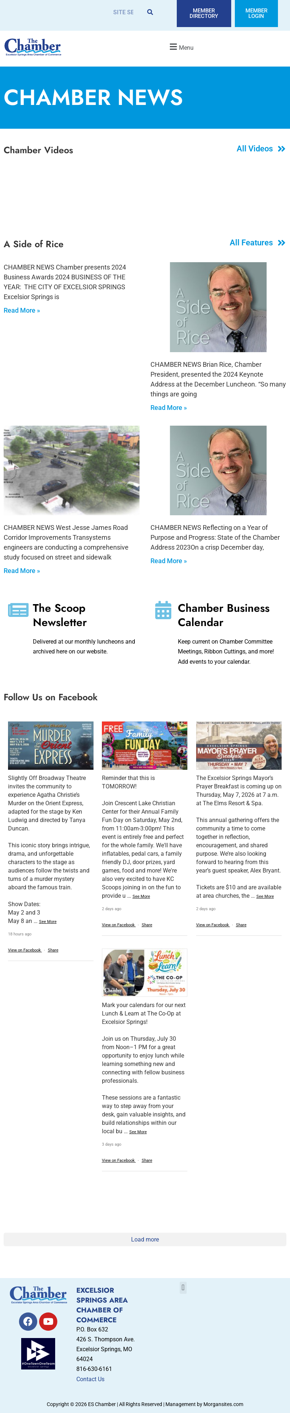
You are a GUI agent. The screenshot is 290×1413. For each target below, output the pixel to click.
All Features (251, 242)
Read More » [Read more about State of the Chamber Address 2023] (168, 561)
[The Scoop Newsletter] (18, 610)
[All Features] (281, 242)
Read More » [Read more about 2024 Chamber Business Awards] (22, 310)
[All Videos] (281, 148)
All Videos (255, 148)
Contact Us (90, 1379)
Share (53, 950)
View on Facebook (25, 950)
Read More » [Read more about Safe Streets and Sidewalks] (22, 570)
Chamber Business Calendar (224, 615)
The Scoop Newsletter (60, 615)
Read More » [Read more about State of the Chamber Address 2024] (168, 407)
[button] (181, 46)
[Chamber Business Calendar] (163, 610)
